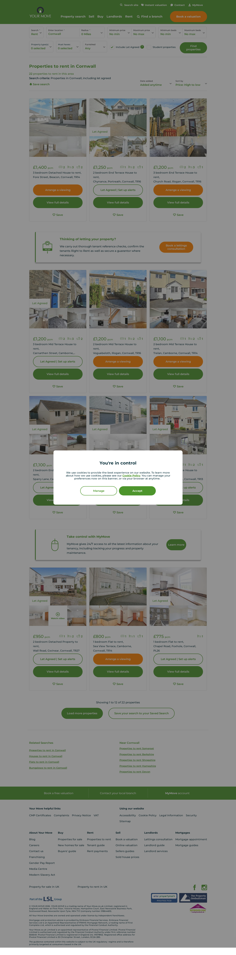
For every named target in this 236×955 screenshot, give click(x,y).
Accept (137, 490)
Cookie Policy (131, 475)
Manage (98, 490)
